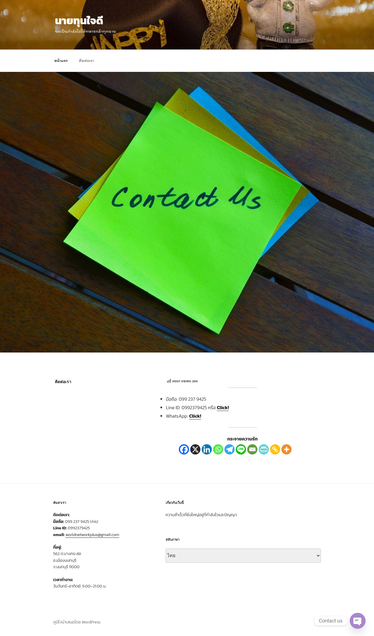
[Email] (252, 449)
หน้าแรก (61, 60)
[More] (286, 449)
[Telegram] (229, 449)
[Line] (241, 449)
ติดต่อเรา (86, 60)
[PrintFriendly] (264, 449)
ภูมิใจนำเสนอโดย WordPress (77, 622)
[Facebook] (184, 449)
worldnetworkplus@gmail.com (92, 535)
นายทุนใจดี (79, 20)
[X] (195, 449)
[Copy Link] (275, 449)
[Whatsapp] (218, 449)
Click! (223, 407)
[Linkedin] (207, 449)
